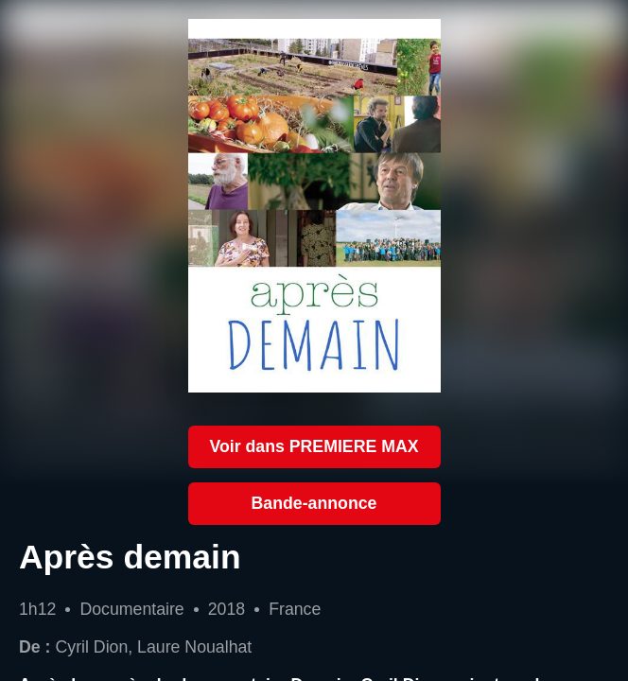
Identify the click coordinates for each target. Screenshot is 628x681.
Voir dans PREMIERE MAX (313, 446)
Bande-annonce (314, 503)
